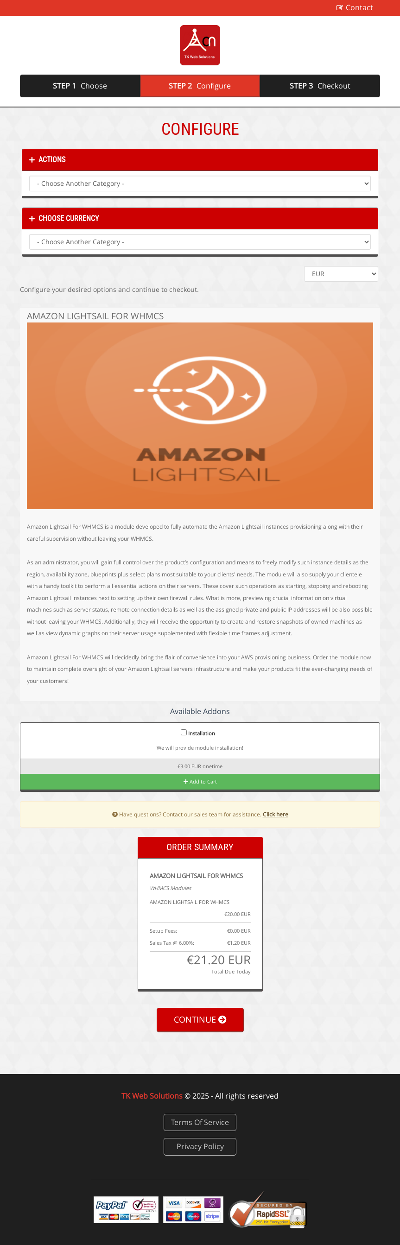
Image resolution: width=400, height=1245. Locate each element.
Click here (275, 814)
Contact (359, 7)
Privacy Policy (200, 1146)
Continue (200, 1019)
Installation (198, 733)
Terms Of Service (200, 1122)
